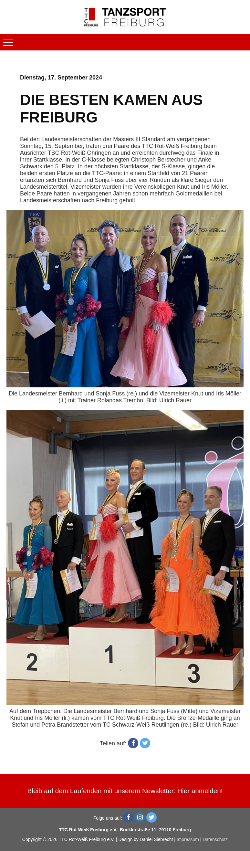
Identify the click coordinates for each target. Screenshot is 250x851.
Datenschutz (215, 839)
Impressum (188, 839)
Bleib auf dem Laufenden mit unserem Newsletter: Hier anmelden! (125, 790)
